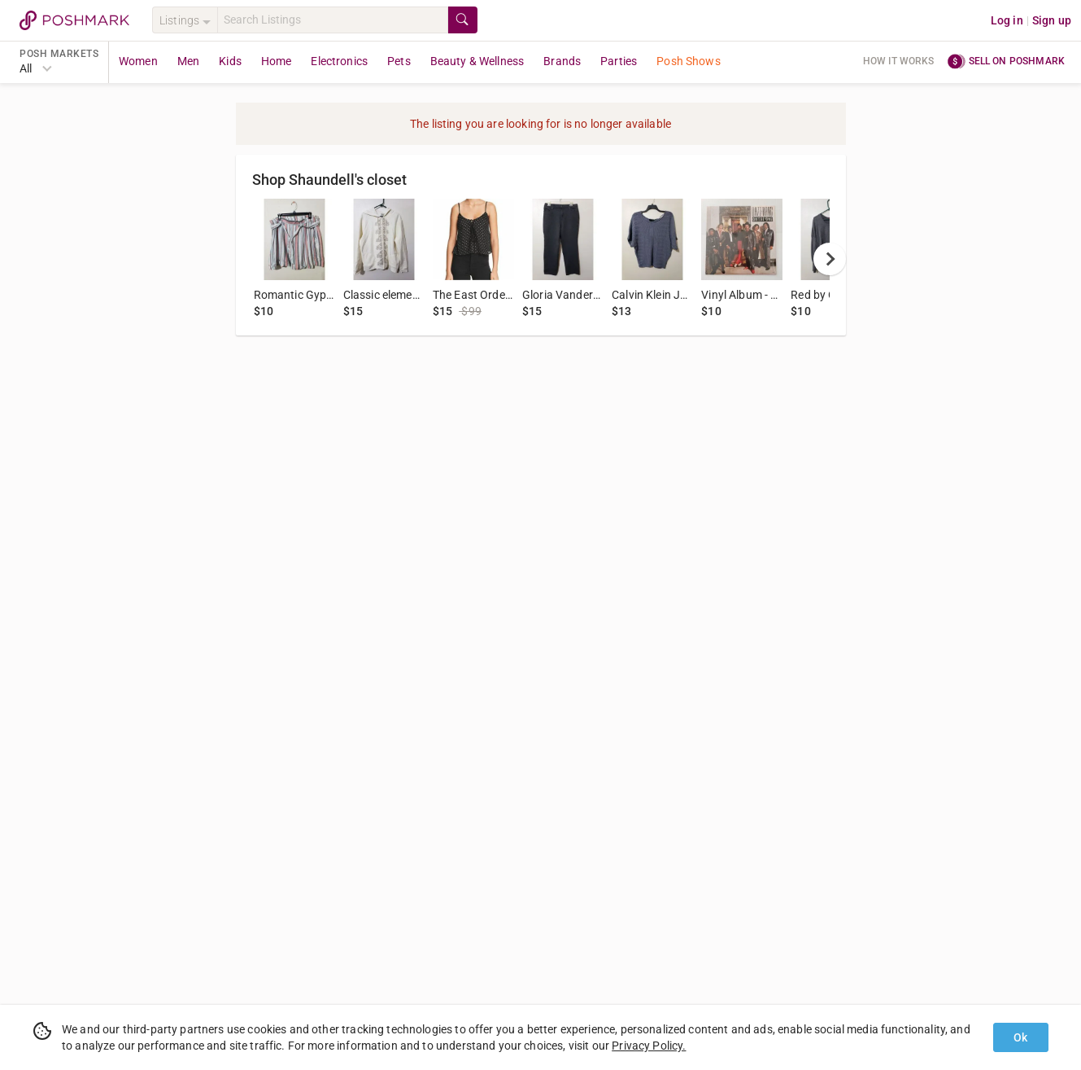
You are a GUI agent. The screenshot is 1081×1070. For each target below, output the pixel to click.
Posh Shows (688, 61)
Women (138, 61)
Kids (230, 61)
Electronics (339, 61)
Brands (562, 61)
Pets (399, 61)
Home (276, 61)
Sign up (1051, 20)
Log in (1007, 20)
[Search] (332, 20)
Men (188, 61)
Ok (1020, 1037)
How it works (899, 61)
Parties (618, 61)
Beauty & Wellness (477, 61)
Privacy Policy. (649, 1045)
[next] (829, 259)
